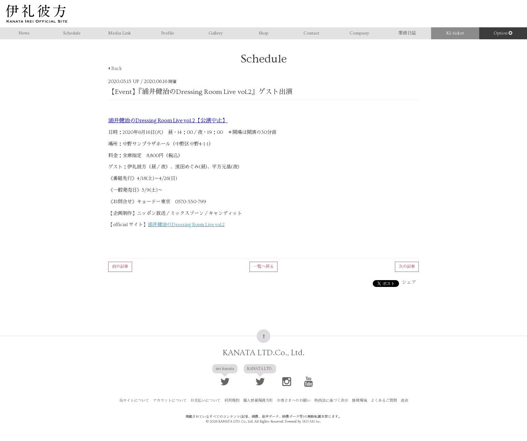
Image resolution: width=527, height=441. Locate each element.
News (23, 33)
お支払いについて (205, 400)
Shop (263, 33)
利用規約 (231, 400)
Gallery (216, 33)
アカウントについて (170, 400)
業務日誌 (407, 33)
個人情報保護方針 (258, 400)
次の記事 (407, 266)
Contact (311, 33)
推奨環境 (359, 400)
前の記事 (120, 266)
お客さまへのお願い (294, 400)
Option (503, 33)
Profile (167, 33)
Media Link (119, 33)
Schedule (72, 33)
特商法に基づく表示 (331, 400)
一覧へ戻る (263, 266)
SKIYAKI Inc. (311, 421)
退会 (404, 400)
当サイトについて (134, 400)
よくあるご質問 (384, 400)
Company (359, 33)
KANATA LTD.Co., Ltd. (263, 352)
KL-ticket (455, 33)
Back (115, 68)
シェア (409, 282)
